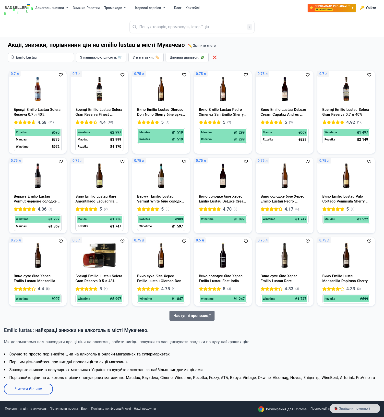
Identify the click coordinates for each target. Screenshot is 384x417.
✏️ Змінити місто (202, 46)
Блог (84, 408)
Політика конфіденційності (111, 408)
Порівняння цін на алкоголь (26, 408)
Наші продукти (145, 408)
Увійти (368, 8)
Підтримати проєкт (64, 408)
